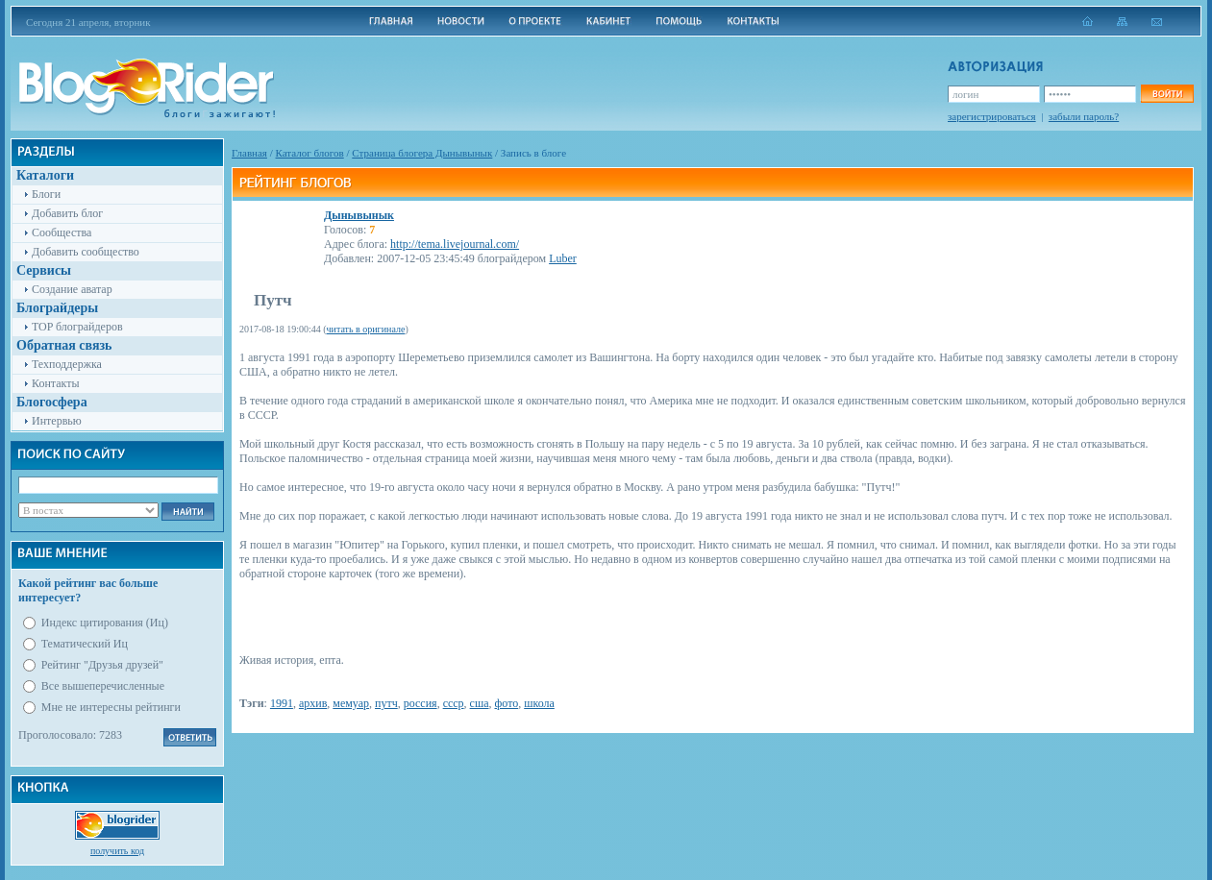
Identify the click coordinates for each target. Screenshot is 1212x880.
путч (386, 703)
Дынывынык (359, 215)
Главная (249, 153)
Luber (563, 258)
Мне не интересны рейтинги (111, 707)
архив (313, 703)
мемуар (351, 703)
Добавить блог (67, 213)
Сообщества (61, 232)
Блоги (46, 194)
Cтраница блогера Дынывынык (422, 153)
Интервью (57, 421)
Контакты (56, 383)
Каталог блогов (310, 153)
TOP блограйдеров (77, 326)
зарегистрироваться (992, 116)
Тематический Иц (84, 643)
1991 (281, 703)
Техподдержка (67, 364)
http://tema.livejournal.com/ (454, 244)
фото (507, 703)
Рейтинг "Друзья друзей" (102, 665)
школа (539, 703)
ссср (453, 703)
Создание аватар (72, 289)
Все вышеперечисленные (102, 686)
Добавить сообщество (85, 251)
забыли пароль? (1084, 116)
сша (479, 703)
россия (420, 703)
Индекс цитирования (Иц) (104, 622)
